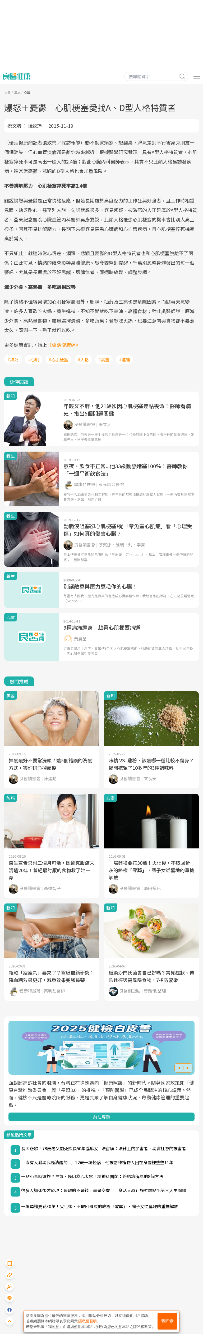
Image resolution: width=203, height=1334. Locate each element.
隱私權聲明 (87, 1321)
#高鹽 (103, 359)
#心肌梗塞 (58, 359)
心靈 (27, 92)
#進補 (124, 359)
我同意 (167, 1321)
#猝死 (13, 359)
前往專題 (101, 1117)
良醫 (7, 92)
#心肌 (33, 359)
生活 (17, 92)
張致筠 (34, 125)
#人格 (83, 359)
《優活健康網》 (63, 344)
